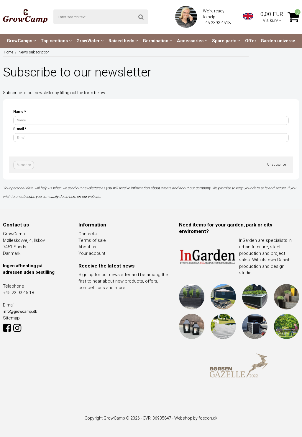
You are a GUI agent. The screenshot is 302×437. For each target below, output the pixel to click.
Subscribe (24, 165)
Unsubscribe (276, 165)
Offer (250, 40)
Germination (158, 40)
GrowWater (90, 40)
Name (19, 112)
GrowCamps (21, 40)
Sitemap (11, 318)
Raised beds (123, 40)
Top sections (56, 40)
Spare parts (226, 40)
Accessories (192, 40)
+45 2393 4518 (217, 22)
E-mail (19, 129)
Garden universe (278, 40)
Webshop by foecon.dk (195, 418)
